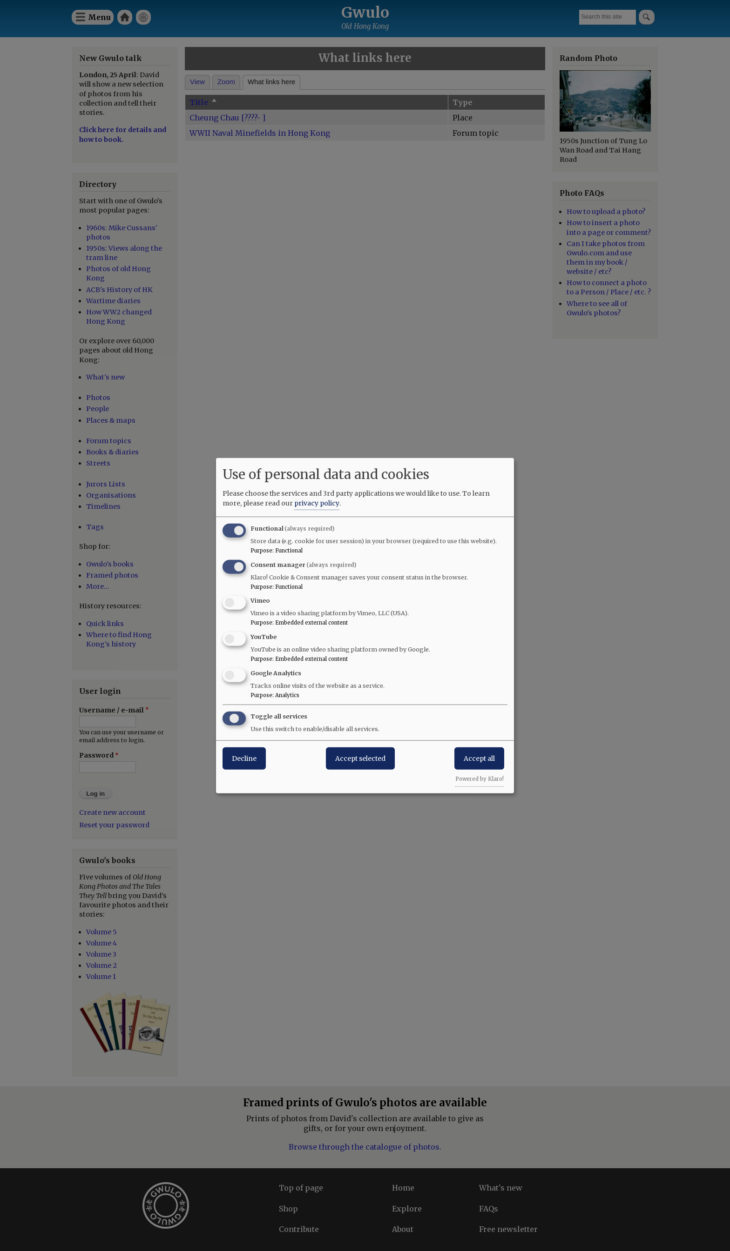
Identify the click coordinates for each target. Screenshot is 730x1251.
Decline (244, 758)
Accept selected (360, 758)
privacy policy (316, 503)
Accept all (479, 758)
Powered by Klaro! (479, 778)
